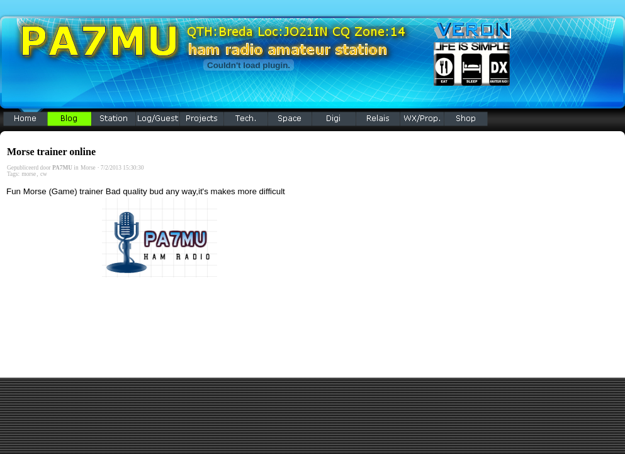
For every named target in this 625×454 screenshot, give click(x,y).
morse (28, 174)
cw (43, 174)
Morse (88, 168)
